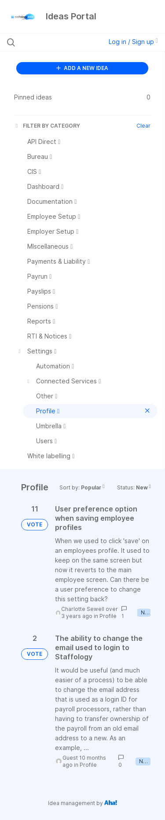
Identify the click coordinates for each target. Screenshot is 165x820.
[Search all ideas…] (52, 42)
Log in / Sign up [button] (133, 41)
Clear (143, 125)
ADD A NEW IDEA (82, 68)
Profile (108, 616)
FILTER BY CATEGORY (47, 125)
